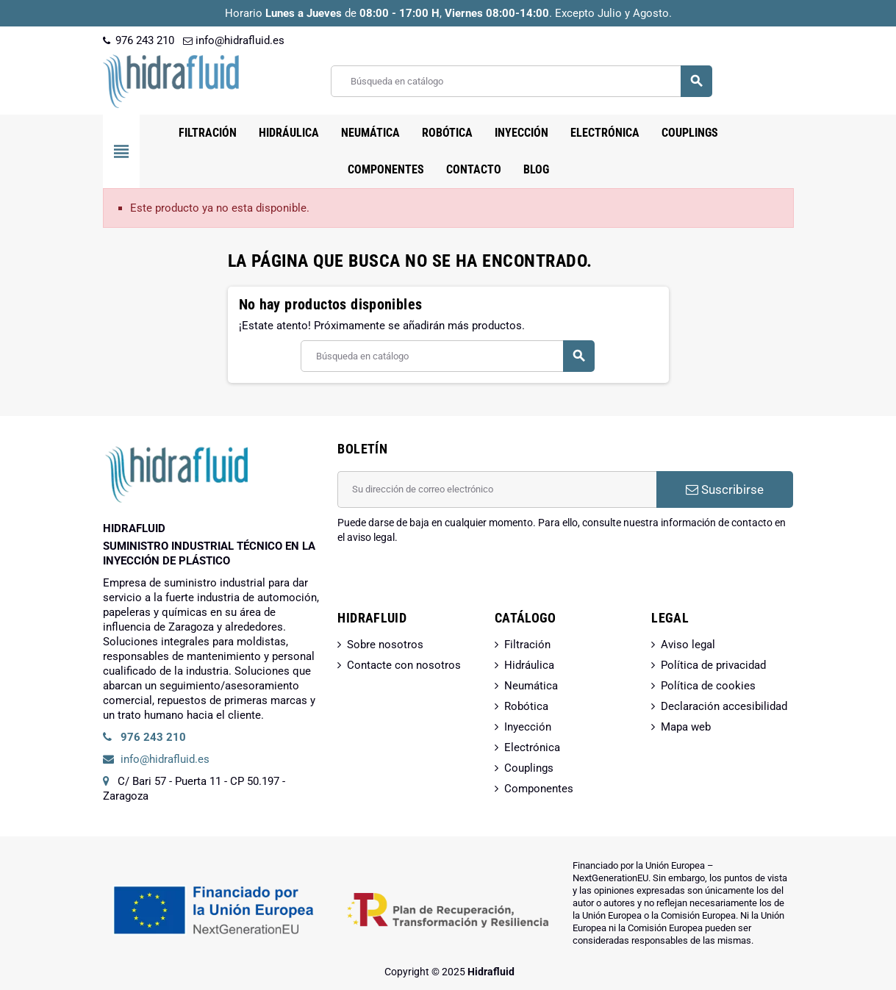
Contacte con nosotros (404, 665)
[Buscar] (521, 81)
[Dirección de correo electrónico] (496, 489)
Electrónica (532, 747)
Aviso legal (688, 644)
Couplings (528, 768)
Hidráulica (529, 665)
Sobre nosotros (385, 644)
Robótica (526, 706)
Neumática (531, 685)
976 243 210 (138, 40)
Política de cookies (708, 685)
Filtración (527, 644)
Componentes (538, 788)
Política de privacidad (713, 665)
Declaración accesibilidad (724, 706)
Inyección (527, 726)
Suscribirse (725, 489)
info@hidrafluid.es (233, 40)
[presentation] (449, 582)
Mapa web (686, 726)
